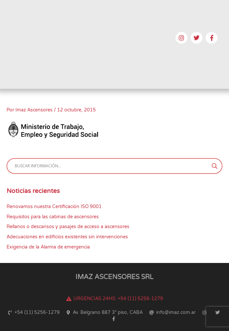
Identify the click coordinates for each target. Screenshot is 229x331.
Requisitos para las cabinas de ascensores (53, 217)
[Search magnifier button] (214, 166)
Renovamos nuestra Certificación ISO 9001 (54, 206)
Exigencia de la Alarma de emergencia (48, 247)
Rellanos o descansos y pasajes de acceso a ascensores (68, 226)
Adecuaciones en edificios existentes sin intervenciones (67, 237)
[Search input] (111, 166)
